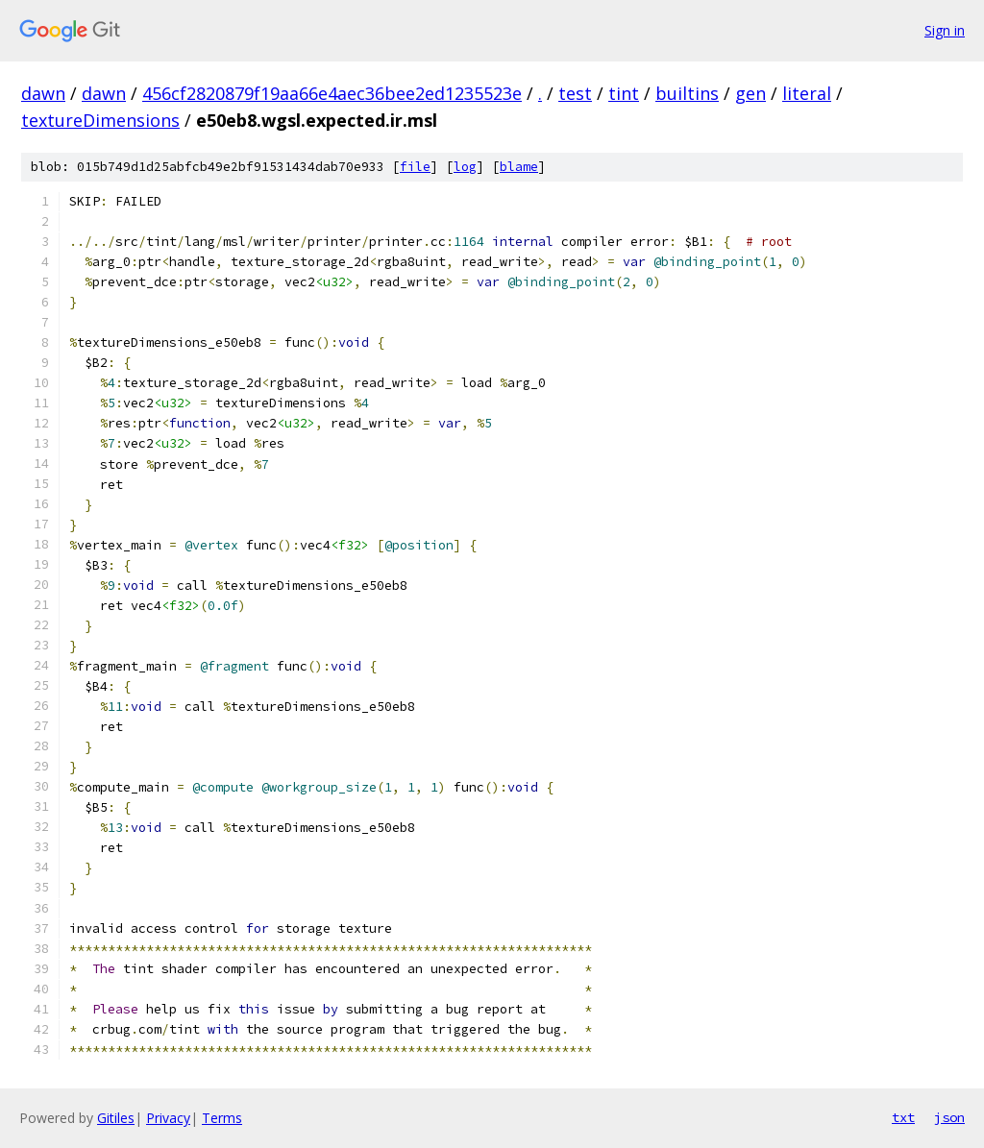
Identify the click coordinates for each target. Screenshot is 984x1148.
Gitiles (116, 1118)
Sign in (944, 30)
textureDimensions (100, 120)
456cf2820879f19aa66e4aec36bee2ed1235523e (332, 93)
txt (903, 1117)
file (415, 167)
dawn (43, 93)
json (949, 1117)
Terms (222, 1118)
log (465, 167)
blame (519, 167)
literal (806, 93)
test (575, 93)
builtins (687, 93)
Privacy (168, 1118)
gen (750, 93)
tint (623, 93)
